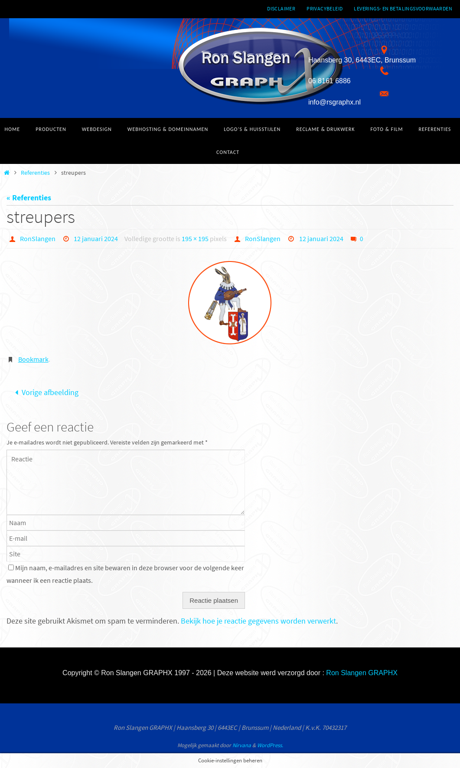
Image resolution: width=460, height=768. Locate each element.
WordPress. (270, 745)
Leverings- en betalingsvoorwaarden (403, 8)
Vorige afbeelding (44, 392)
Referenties (35, 172)
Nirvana (241, 745)
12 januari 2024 (96, 238)
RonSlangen (37, 238)
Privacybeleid (325, 8)
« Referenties (29, 198)
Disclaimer (281, 8)
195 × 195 (195, 238)
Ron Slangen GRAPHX (362, 672)
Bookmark (33, 359)
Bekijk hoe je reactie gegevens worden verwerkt (258, 621)
